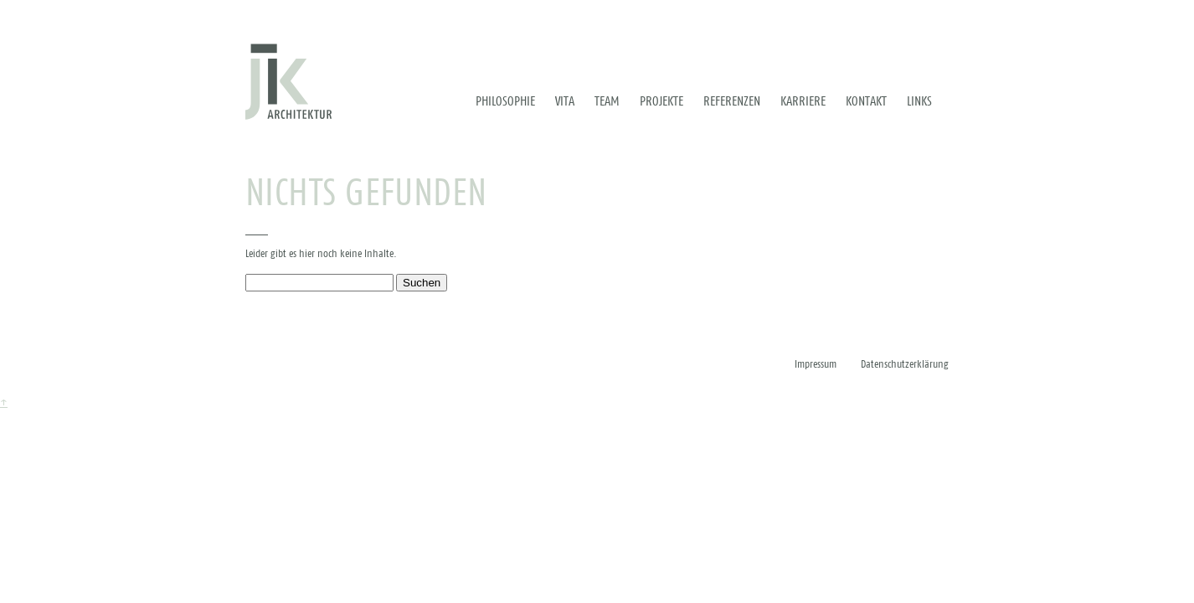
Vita (564, 101)
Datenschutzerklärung (905, 364)
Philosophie (505, 101)
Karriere (803, 101)
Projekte (661, 101)
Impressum (815, 364)
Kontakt (866, 101)
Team (607, 101)
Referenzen (731, 101)
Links (919, 101)
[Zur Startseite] (288, 82)
